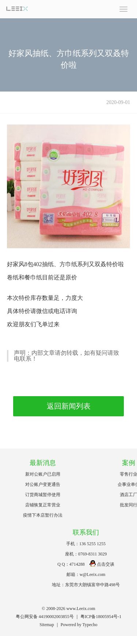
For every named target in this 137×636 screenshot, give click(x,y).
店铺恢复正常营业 (42, 504)
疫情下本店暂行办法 (42, 515)
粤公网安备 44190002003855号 (45, 616)
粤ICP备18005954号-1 (101, 616)
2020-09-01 (118, 102)
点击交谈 (102, 564)
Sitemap (46, 624)
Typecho (89, 624)
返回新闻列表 (69, 406)
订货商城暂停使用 (42, 494)
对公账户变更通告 (42, 484)
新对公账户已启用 (42, 474)
